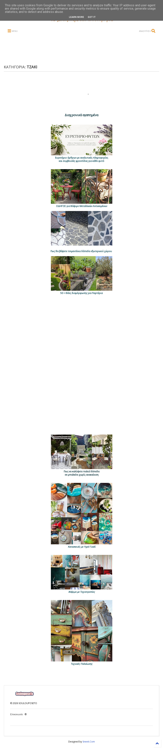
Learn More (76, 17)
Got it (92, 17)
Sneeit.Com (89, 741)
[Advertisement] (78, 49)
